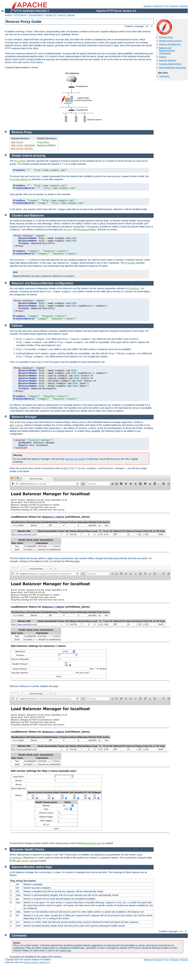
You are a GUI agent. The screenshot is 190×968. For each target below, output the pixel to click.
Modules (148, 6)
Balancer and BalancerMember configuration (167, 50)
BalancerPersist (92, 843)
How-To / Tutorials (66, 15)
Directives (157, 6)
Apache (8, 15)
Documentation (36, 15)
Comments (164, 76)
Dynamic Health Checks (170, 64)
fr (152, 26)
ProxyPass (43, 142)
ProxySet (130, 263)
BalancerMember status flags (172, 67)
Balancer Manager (167, 60)
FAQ (166, 6)
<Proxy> (68, 229)
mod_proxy (17, 142)
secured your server (75, 459)
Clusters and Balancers (170, 44)
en (147, 26)
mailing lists (65, 950)
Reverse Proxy (166, 37)
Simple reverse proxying (170, 41)
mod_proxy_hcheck (22, 148)
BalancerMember (46, 145)
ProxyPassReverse (20, 179)
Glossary (174, 6)
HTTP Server (20, 15)
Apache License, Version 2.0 (36, 962)
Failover (162, 57)
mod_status (16, 425)
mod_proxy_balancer (23, 145)
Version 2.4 (50, 15)
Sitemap (184, 6)
